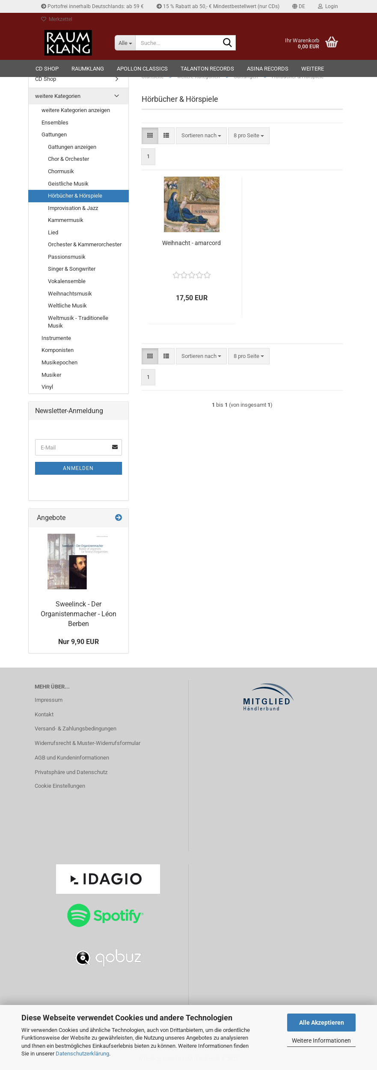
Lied (53, 232)
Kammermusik (65, 220)
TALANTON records (207, 68)
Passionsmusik (67, 257)
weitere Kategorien (57, 96)
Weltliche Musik (67, 305)
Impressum (48, 700)
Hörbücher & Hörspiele (75, 195)
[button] (299, 6)
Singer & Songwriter (71, 269)
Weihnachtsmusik (70, 293)
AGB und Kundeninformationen (72, 757)
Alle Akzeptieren (321, 1022)
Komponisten (58, 350)
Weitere (312, 68)
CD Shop (47, 68)
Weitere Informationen (321, 1040)
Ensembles (55, 122)
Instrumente (56, 338)
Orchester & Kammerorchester (85, 244)
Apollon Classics (142, 68)
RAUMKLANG (87, 68)
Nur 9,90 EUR (78, 642)
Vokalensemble (67, 281)
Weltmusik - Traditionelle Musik (78, 322)
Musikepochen (59, 362)
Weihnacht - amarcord (191, 242)
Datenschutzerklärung (82, 1053)
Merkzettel (56, 19)
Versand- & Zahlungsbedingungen (75, 728)
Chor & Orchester (68, 159)
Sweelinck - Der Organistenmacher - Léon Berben (78, 614)
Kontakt (44, 714)
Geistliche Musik (68, 183)
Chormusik (61, 171)
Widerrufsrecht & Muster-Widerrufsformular (87, 743)
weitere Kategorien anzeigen (76, 110)
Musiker (51, 375)
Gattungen (54, 134)
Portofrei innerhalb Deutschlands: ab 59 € (92, 6)
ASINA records (267, 68)
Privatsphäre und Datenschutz (71, 772)
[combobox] (201, 135)
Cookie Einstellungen (60, 786)
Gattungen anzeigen (72, 147)
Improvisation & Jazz (73, 208)
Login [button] (328, 6)
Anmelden (78, 468)
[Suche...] (125, 42)
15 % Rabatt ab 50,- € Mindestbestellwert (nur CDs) (218, 6)
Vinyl (47, 387)
